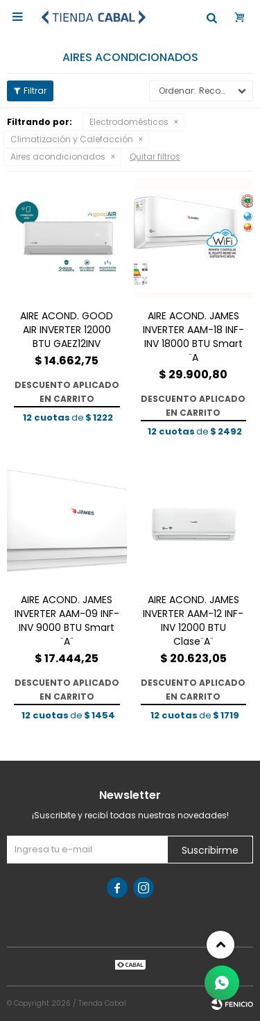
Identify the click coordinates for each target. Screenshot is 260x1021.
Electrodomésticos (128, 122)
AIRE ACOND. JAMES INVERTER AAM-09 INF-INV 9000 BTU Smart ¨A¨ (67, 620)
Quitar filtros (155, 156)
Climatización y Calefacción (71, 139)
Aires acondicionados (57, 156)
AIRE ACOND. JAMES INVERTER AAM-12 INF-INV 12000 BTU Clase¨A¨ (193, 620)
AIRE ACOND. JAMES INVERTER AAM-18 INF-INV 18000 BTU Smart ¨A (193, 336)
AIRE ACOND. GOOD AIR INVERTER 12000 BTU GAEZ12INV (66, 330)
